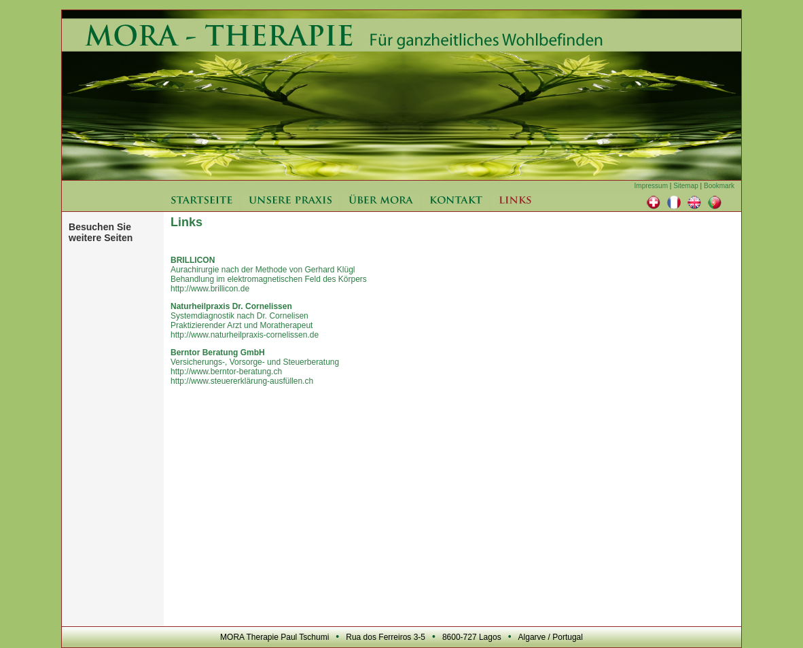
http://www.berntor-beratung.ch (226, 371)
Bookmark (719, 186)
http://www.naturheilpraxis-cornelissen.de (245, 335)
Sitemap (685, 186)
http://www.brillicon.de (210, 288)
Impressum (651, 186)
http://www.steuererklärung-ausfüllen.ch (242, 381)
